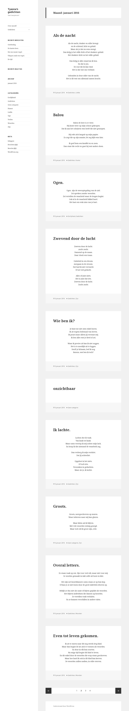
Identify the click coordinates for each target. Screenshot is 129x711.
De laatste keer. (13, 48)
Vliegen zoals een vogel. (16, 56)
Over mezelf (12, 26)
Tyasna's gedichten (14, 10)
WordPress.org (13, 152)
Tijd (9, 116)
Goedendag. (12, 45)
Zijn (9, 127)
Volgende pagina (118, 691)
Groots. (59, 506)
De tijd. (10, 59)
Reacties (12, 148)
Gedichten (11, 30)
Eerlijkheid (12, 97)
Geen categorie (13, 105)
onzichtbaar (64, 388)
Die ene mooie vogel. (15, 52)
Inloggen (11, 141)
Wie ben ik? (64, 320)
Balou (58, 114)
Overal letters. (66, 565)
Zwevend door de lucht (74, 238)
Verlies (10, 119)
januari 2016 (12, 83)
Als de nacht (64, 35)
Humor (10, 108)
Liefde (10, 112)
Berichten (13, 145)
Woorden (11, 123)
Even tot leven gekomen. (75, 635)
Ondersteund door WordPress (63, 706)
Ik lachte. (61, 429)
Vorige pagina (48, 691)
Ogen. (58, 182)
